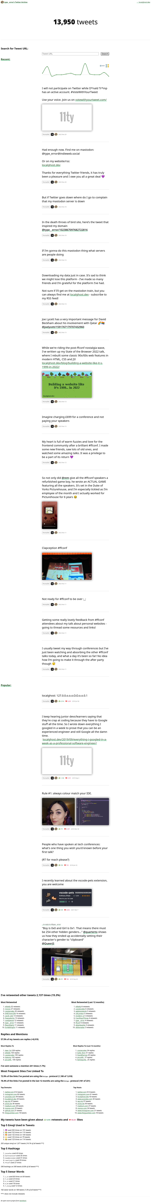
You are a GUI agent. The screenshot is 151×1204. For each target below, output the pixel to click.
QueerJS (49, 943)
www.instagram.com (85, 1110)
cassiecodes (9, 1011)
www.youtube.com (84, 1099)
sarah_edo (9, 1016)
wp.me (7, 1101)
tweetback (23, 1201)
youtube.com (10, 1097)
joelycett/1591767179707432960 (64, 327)
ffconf (78, 1023)
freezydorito (10, 1018)
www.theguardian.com (86, 1113)
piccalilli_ (8, 1060)
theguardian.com (12, 1113)
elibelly (8, 1006)
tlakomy (8, 1057)
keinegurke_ (82, 1060)
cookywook (9, 1020)
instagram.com (11, 1094)
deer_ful (8, 1050)
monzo (7, 1009)
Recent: (5, 59)
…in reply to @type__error (51, 924)
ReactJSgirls (9, 1025)
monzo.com (9, 1108)
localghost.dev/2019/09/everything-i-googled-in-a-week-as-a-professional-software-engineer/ (74, 741)
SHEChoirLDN (10, 1013)
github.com (9, 1110)
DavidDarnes (82, 1055)
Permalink (46, 134)
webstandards (81, 1011)
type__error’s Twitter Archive (14, 2)
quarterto (92, 932)
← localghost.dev (143, 2)
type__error (9, 1023)
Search (105, 54)
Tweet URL (21, 48)
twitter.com (9, 1092)
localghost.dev (51, 165)
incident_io (80, 1016)
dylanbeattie (80, 1025)
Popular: (6, 685)
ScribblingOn (10, 1027)
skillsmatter (80, 1027)
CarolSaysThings (82, 1018)
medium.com (10, 1106)
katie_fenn (81, 1053)
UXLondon (80, 1013)
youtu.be (8, 1103)
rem (66, 478)
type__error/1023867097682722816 (66, 230)
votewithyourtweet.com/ (91, 100)
